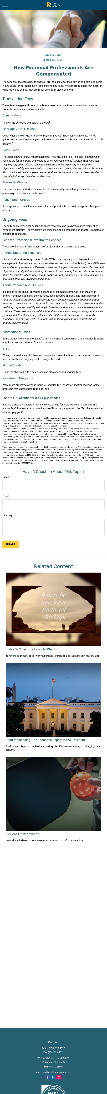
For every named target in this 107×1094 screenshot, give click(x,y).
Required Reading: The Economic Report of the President (45, 740)
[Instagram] (58, 1077)
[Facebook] (48, 1077)
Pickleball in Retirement (22, 834)
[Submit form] (10, 544)
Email (5, 496)
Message (7, 515)
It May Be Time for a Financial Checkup (32, 649)
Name (5, 477)
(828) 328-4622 (57, 1048)
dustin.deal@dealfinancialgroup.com (53, 1072)
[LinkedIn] (53, 1077)
